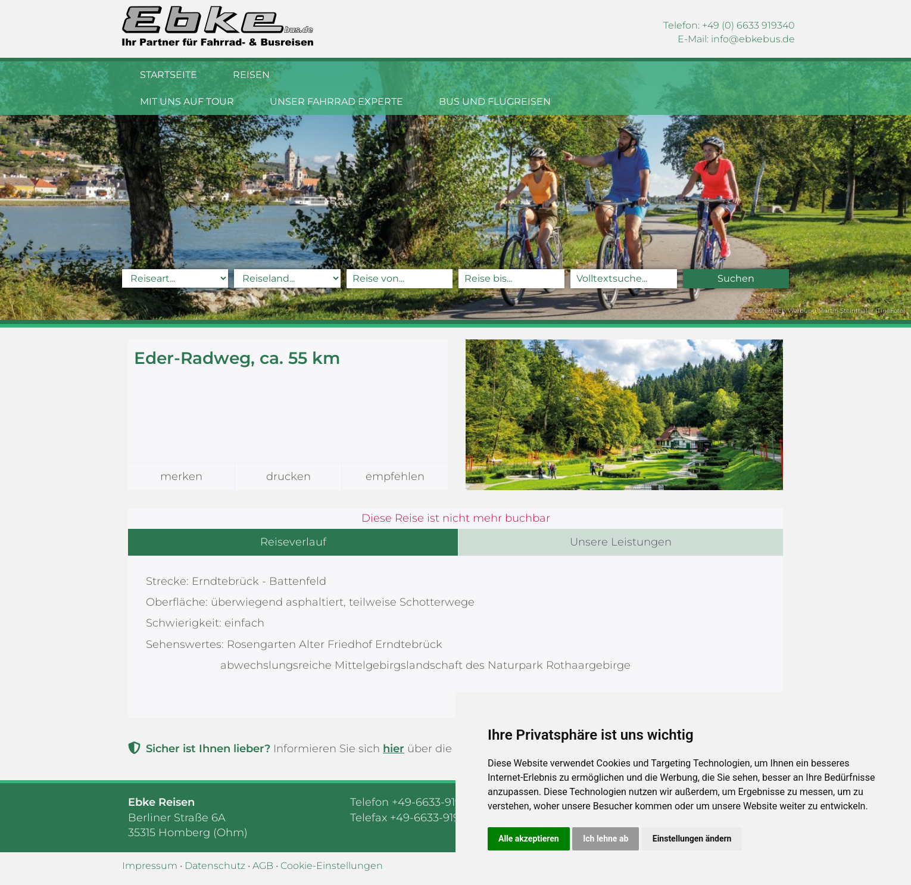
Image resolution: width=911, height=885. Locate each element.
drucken (288, 476)
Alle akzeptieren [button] (528, 838)
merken (181, 476)
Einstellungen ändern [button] (692, 838)
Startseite (168, 74)
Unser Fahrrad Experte (502, 74)
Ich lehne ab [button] (605, 838)
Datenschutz (215, 865)
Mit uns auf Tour (352, 74)
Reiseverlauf (293, 542)
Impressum (149, 865)
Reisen (251, 74)
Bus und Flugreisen (660, 74)
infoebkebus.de (753, 39)
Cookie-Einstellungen (331, 865)
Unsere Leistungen (621, 542)
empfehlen (395, 476)
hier (393, 748)
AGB (262, 865)
